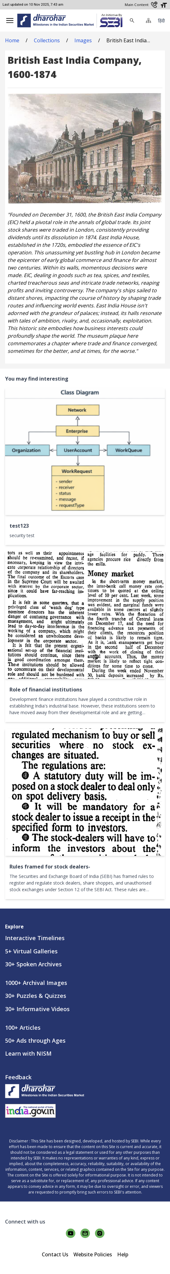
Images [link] (83, 40)
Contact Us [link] (55, 1254)
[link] (110, 21)
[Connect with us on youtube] (70, 1233)
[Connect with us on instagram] (99, 1233)
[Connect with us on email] (85, 1233)
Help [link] (122, 1254)
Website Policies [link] (92, 1254)
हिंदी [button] (161, 21)
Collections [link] (47, 40)
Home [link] (12, 40)
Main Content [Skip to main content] (136, 4)
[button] (10, 20)
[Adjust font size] (163, 4)
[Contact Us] (154, 5)
